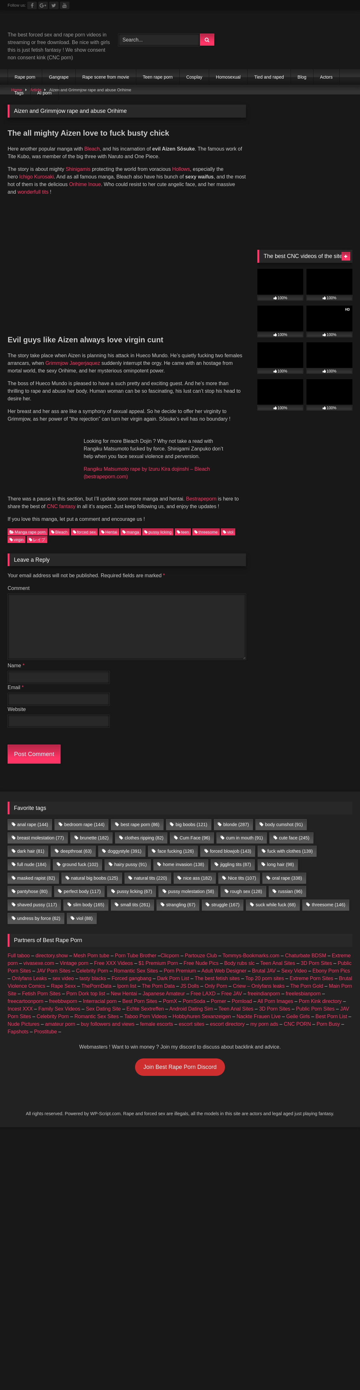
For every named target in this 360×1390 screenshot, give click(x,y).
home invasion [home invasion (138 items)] (183, 855)
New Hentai (124, 984)
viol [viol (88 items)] (84, 909)
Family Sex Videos (59, 1000)
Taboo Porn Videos (145, 1007)
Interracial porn (100, 992)
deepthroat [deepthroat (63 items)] (76, 842)
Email (16, 678)
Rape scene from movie (105, 77)
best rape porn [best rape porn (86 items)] (140, 815)
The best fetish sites (217, 969)
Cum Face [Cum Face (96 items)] (195, 828)
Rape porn (25, 77)
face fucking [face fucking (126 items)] (176, 842)
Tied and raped (269, 77)
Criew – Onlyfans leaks (259, 977)
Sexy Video (294, 962)
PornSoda (194, 992)
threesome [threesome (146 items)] (328, 896)
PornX (170, 992)
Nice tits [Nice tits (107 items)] (242, 869)
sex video (63, 969)
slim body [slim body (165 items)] (88, 896)
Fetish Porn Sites (41, 984)
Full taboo (19, 946)
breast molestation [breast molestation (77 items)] (40, 828)
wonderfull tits (32, 192)
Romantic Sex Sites (136, 962)
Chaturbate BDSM (305, 946)
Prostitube (45, 1022)
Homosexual (228, 77)
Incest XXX (20, 1000)
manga (130, 523)
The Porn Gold (306, 977)
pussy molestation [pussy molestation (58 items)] (191, 882)
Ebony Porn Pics (331, 962)
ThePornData (96, 977)
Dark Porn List (173, 969)
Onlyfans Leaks (29, 969)
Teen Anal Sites (277, 954)
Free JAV (231, 984)
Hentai (109, 523)
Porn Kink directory (320, 992)
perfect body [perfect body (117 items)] (82, 882)
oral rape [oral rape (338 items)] (287, 869)
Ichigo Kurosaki (36, 176)
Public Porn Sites (315, 1000)
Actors (326, 77)
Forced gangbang (131, 969)
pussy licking (157, 523)
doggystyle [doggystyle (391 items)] (124, 842)
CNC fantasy (61, 497)
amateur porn (60, 1015)
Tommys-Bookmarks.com (251, 946)
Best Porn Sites (139, 992)
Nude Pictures (24, 1015)
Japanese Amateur (164, 984)
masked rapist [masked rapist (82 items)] (36, 869)
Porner (218, 992)
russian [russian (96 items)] (290, 882)
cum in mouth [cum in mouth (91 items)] (244, 828)
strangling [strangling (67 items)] (180, 896)
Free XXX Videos (113, 954)
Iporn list (126, 977)
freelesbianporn (303, 984)
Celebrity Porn (92, 962)
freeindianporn (264, 984)
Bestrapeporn (201, 490)
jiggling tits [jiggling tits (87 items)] (235, 855)
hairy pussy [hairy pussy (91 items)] (130, 855)
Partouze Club (201, 946)
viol (228, 523)
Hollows (181, 169)
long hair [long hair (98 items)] (280, 855)
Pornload (242, 992)
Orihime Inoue (85, 184)
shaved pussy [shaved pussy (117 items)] (37, 896)
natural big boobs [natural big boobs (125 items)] (94, 869)
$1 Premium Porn (158, 954)
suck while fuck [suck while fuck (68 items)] (276, 896)
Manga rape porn (28, 523)
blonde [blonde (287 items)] (236, 815)
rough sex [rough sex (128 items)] (246, 882)
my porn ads (264, 1015)
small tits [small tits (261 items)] (135, 896)
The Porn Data (158, 977)
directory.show (51, 946)
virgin (16, 530)
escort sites (191, 1015)
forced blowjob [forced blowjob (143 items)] (230, 842)
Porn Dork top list (85, 984)
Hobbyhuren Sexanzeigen (202, 1007)
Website (17, 700)
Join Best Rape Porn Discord (179, 1058)
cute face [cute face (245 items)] (294, 828)
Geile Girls (298, 1007)
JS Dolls (189, 977)
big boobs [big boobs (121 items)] (191, 815)
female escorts (156, 1015)
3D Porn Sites (316, 954)
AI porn (44, 92)
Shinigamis (78, 169)
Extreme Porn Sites (311, 969)
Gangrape (58, 77)
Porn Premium (180, 962)
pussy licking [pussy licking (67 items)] (134, 882)
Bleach (92, 149)
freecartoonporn (25, 992)
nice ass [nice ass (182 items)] (197, 869)
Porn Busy (328, 1015)
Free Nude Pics (200, 954)
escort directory (227, 1015)
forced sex (84, 523)
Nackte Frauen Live (259, 1007)
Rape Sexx (63, 977)
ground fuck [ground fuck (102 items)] (80, 855)
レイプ (37, 530)
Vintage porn (74, 954)
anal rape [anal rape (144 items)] (32, 815)
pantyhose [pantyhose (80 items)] (32, 882)
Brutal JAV (263, 962)
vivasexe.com (38, 954)
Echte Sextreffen (145, 1000)
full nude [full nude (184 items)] (31, 855)
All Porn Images (275, 992)
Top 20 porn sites (264, 969)
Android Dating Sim (191, 1000)
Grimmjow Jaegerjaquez (72, 363)
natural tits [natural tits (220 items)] (150, 869)
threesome (206, 523)
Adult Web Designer (224, 962)
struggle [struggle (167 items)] (225, 896)
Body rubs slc (239, 954)
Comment (18, 579)
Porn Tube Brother (136, 946)
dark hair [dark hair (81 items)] (30, 842)
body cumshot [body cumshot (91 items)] (284, 815)
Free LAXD (202, 984)
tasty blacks (93, 969)
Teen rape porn (158, 77)
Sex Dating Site (103, 1000)
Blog (302, 77)
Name (16, 656)
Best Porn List (331, 1007)
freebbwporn (63, 992)
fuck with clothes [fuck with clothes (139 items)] (290, 842)
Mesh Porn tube (91, 946)
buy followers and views (107, 1015)
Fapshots (18, 1022)
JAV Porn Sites (53, 962)
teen (183, 523)
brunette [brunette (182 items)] (94, 828)
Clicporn (170, 946)
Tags (19, 92)
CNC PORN (297, 1015)
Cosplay (194, 77)
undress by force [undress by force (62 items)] (38, 909)
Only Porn (216, 977)
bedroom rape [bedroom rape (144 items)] (84, 815)
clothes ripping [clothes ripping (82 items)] (144, 828)
